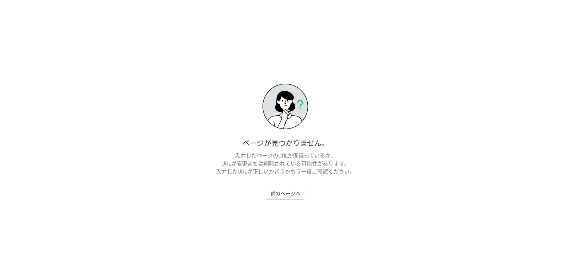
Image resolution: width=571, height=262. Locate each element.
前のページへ (286, 193)
